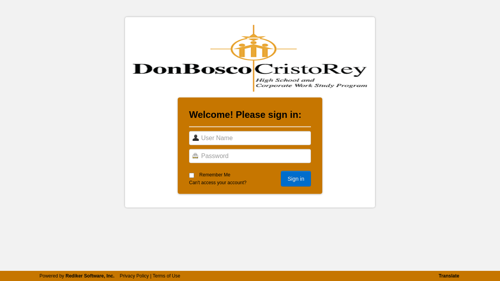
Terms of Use (166, 276)
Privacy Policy (134, 276)
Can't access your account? (217, 182)
